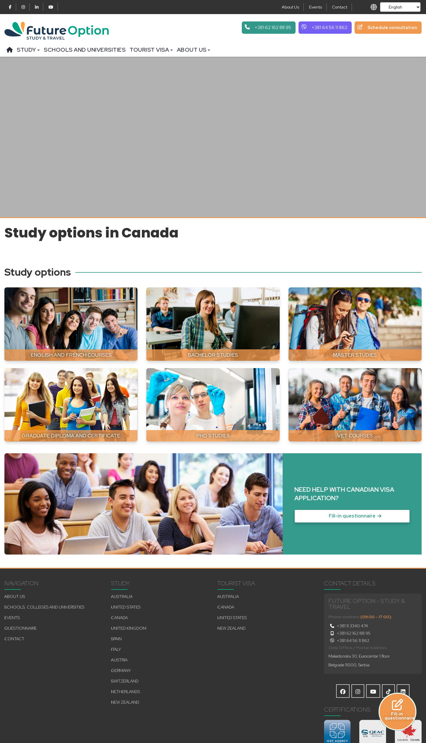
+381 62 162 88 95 (349, 633)
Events (315, 7)
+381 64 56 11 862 (348, 640)
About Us (290, 7)
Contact (339, 7)
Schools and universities (84, 49)
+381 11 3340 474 (348, 626)
